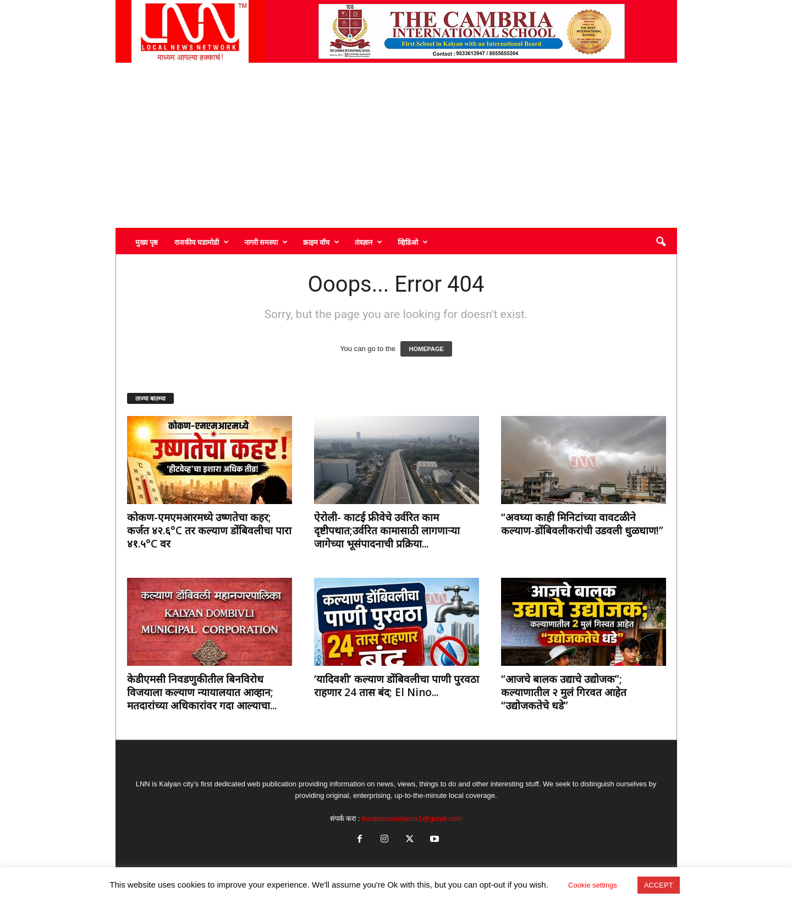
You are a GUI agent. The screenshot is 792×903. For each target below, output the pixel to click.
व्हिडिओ (413, 242)
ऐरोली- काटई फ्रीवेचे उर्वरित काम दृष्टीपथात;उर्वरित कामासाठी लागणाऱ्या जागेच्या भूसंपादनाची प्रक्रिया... (387, 530)
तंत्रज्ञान (368, 242)
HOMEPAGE (426, 349)
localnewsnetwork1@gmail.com (412, 818)
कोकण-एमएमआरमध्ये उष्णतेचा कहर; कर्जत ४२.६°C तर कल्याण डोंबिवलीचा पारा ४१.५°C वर (209, 530)
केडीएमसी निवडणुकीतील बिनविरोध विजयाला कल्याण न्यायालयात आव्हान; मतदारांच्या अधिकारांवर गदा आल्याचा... (202, 692)
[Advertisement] (396, 145)
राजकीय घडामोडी (201, 242)
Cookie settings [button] (592, 885)
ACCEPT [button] (658, 885)
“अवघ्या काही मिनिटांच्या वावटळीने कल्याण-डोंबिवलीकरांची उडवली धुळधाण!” (582, 524)
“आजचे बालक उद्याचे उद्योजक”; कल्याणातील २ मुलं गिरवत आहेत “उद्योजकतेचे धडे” (563, 692)
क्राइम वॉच (321, 242)
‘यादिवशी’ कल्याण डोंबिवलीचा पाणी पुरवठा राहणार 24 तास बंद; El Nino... (396, 685)
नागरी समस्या (266, 242)
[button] (660, 242)
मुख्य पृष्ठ (146, 242)
